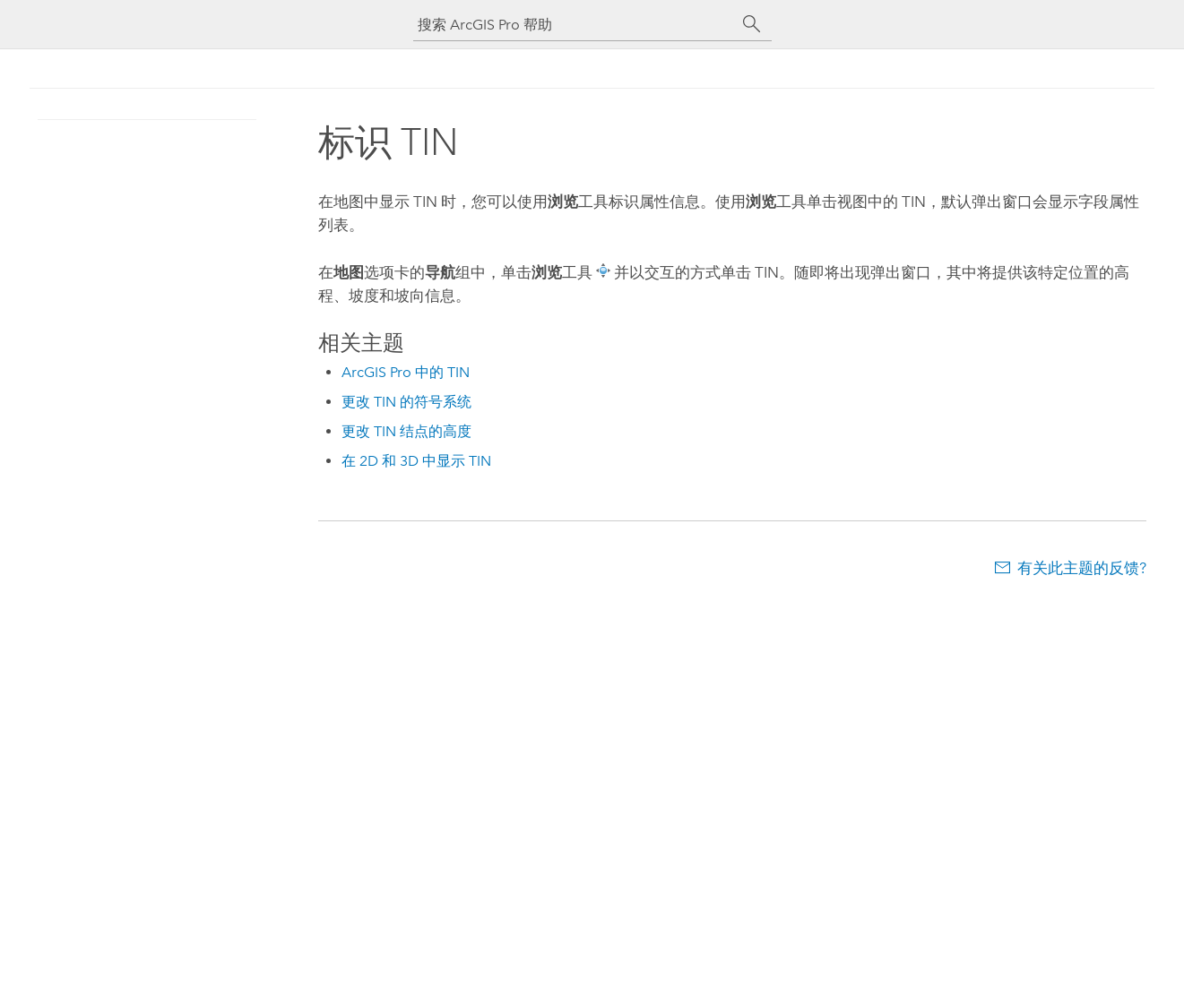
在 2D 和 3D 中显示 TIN (416, 460)
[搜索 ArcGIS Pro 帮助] (574, 24)
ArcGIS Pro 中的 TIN (405, 372)
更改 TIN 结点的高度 (406, 431)
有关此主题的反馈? (1081, 568)
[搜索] (752, 24)
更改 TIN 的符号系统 (406, 401)
